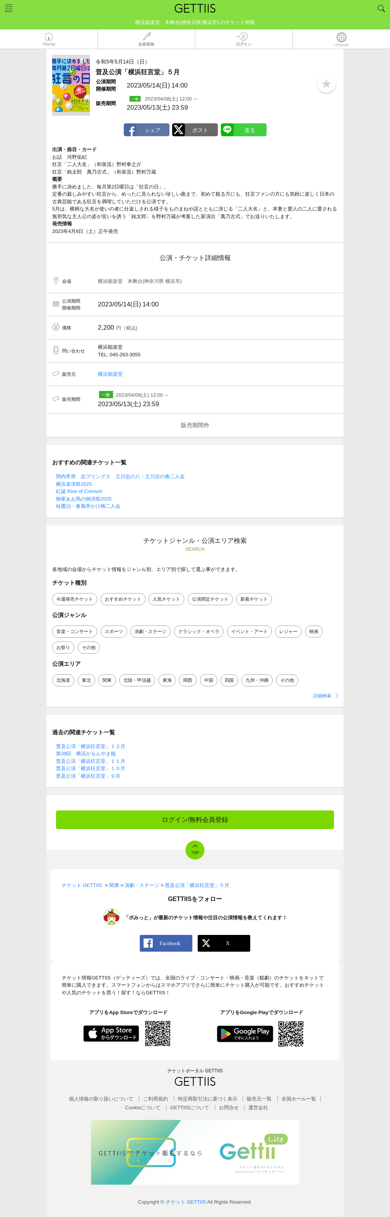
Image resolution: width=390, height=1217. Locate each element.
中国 (208, 680)
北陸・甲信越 (137, 680)
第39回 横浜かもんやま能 (86, 753)
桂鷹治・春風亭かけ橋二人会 (88, 506)
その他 (89, 647)
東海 (167, 680)
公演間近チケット (210, 599)
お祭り (63, 647)
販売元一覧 (259, 1099)
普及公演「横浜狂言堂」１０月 (90, 768)
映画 (313, 631)
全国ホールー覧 (298, 1099)
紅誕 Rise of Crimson (79, 491)
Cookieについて (142, 1107)
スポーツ (114, 631)
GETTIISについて (189, 1107)
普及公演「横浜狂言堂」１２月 (90, 746)
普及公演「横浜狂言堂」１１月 (90, 761)
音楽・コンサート (74, 631)
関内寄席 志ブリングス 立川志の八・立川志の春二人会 (120, 476)
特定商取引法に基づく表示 (207, 1099)
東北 (86, 680)
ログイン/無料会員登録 (195, 819)
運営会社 (258, 1107)
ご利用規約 (155, 1099)
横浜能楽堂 (110, 374)
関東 (107, 680)
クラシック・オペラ (198, 631)
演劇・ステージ (150, 631)
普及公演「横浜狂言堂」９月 (88, 776)
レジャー (288, 631)
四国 (229, 680)
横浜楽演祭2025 (74, 484)
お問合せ (229, 1107)
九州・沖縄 (257, 680)
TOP (195, 853)
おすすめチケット (123, 599)
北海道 (63, 680)
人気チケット (166, 599)
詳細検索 (322, 696)
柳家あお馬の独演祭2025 (84, 499)
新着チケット (254, 599)
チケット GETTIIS (186, 1202)
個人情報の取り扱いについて (101, 1099)
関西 (187, 680)
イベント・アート (249, 631)
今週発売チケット (74, 599)
